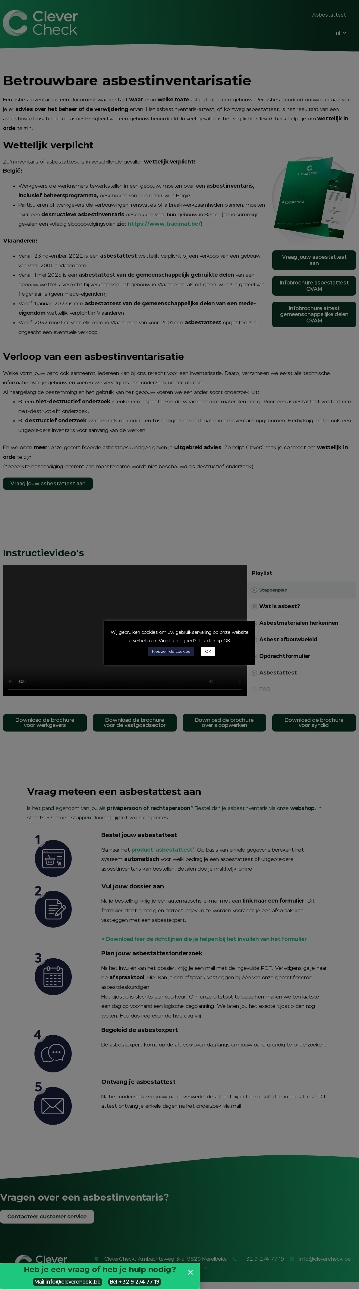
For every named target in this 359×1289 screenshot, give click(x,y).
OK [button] (208, 651)
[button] (190, 1272)
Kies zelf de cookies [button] (171, 651)
